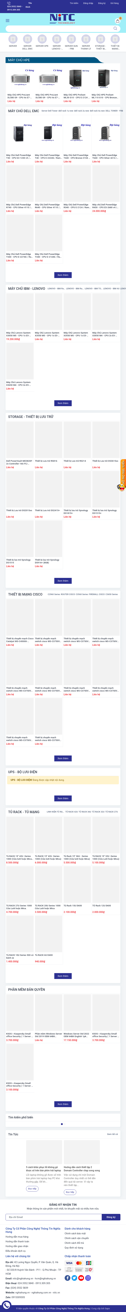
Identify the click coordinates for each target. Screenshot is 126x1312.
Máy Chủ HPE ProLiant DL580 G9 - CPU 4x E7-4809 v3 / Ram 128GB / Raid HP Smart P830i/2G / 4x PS (20, 96)
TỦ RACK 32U (98, 812)
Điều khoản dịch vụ (16, 1251)
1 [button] (62, 1124)
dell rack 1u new (65, 111)
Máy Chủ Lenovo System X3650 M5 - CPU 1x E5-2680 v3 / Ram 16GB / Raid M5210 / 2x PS (19, 334)
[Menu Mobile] (8, 20)
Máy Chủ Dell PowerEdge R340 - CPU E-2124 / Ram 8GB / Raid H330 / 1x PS (76, 206)
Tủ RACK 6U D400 (44, 955)
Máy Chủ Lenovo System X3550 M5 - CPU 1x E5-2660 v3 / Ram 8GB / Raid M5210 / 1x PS (48, 334)
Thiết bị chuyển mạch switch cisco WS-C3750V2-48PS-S (105, 689)
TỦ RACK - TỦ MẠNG (23, 812)
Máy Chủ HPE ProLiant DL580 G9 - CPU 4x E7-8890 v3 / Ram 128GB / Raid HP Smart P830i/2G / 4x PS (49, 96)
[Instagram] (88, 1278)
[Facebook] (67, 1278)
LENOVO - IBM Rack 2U (75, 288)
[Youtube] (81, 1278)
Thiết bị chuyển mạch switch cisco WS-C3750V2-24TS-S (48, 640)
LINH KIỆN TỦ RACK (55, 812)
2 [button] (64, 1124)
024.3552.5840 (26, 1283)
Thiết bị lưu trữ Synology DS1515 (18, 561)
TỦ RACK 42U (71, 812)
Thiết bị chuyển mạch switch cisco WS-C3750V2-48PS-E (19, 739)
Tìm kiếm (74, 3)
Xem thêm (63, 275)
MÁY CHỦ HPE (19, 60)
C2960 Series (54, 594)
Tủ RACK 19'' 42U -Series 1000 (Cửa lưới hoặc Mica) (48, 857)
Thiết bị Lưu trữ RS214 (75, 461)
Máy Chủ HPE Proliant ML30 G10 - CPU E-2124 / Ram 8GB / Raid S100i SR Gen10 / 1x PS (76, 96)
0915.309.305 (43, 1283)
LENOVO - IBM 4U (111, 288)
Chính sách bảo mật (75, 1233)
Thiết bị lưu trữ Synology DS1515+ (104, 511)
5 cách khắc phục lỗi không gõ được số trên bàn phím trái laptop (43, 1169)
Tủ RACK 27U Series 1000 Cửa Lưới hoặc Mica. (19, 907)
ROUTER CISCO (68, 594)
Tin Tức (13, 1134)
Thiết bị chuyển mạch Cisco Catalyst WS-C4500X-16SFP (20, 640)
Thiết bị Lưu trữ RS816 (46, 461)
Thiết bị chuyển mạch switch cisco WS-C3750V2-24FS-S (48, 739)
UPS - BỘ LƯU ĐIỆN (22, 772)
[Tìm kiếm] (115, 28)
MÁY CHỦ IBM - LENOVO (26, 289)
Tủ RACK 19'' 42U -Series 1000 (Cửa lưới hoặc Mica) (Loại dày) (19, 857)
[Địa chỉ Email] (54, 1217)
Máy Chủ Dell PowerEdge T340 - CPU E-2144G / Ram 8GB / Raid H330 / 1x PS (48, 255)
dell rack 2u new (81, 111)
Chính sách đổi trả (74, 1243)
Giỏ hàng (115, 3)
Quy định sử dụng (74, 1247)
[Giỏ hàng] (117, 21)
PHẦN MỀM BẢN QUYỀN (26, 990)
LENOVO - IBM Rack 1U (56, 288)
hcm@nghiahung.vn (45, 1278)
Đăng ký (101, 3)
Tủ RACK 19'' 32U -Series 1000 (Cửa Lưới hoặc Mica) (105, 857)
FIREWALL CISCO (97, 594)
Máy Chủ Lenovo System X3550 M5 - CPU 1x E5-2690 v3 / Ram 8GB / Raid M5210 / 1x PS (76, 334)
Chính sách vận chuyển (77, 1238)
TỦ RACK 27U (111, 812)
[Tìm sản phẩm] (58, 28)
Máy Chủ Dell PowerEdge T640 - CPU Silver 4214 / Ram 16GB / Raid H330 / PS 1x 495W (104, 156)
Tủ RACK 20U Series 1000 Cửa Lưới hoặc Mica (48, 907)
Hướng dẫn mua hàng (17, 1236)
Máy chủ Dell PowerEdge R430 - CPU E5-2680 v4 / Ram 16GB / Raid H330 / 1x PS (105, 206)
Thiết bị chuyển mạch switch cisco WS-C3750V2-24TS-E (77, 640)
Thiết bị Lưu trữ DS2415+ (47, 510)
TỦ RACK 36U (85, 812)
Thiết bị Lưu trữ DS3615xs (105, 461)
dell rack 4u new (97, 111)
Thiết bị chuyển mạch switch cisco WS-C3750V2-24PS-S (48, 689)
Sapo (107, 1308)
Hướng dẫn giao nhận (17, 1246)
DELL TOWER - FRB (114, 111)
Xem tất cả (112, 1134)
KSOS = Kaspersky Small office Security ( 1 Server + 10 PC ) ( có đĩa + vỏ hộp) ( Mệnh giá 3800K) (19, 1035)
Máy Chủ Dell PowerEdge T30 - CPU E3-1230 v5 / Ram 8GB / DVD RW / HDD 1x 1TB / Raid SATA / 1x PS (19, 156)
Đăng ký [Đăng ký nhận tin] (111, 1217)
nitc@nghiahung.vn (23, 1278)
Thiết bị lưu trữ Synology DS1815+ (76, 511)
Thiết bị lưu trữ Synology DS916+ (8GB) (47, 561)
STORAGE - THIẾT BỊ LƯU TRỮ (30, 417)
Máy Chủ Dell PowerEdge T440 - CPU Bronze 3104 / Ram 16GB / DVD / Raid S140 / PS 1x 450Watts (76, 156)
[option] (21, 85)
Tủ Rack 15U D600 (73, 905)
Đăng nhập (88, 3)
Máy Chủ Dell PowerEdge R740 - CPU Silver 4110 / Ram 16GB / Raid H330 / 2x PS (19, 206)
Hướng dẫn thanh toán (17, 1241)
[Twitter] (74, 1278)
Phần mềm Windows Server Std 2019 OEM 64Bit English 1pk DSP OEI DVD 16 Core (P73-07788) (48, 1035)
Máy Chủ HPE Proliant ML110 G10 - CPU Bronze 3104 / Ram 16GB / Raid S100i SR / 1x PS (104, 96)
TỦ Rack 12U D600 (101, 905)
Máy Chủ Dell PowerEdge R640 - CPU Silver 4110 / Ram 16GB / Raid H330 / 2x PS (48, 206)
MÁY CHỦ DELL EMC (23, 111)
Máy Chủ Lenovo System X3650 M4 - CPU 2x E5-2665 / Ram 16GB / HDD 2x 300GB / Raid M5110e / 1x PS (105, 334)
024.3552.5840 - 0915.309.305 (14, 6)
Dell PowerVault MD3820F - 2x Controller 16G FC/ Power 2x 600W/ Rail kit (19, 462)
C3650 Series (111, 594)
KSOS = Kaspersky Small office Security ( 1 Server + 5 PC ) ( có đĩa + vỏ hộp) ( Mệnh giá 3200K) (19, 1085)
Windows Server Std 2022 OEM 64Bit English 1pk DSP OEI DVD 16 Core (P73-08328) (76, 1035)
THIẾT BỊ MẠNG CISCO (25, 594)
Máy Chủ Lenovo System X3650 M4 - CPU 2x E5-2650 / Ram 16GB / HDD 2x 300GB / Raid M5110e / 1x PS (19, 384)
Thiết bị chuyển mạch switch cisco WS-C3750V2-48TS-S (105, 640)
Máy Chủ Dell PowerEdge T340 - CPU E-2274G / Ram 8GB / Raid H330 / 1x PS (19, 255)
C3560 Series (82, 594)
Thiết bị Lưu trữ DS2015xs (19, 510)
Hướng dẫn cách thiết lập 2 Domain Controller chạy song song (82, 1169)
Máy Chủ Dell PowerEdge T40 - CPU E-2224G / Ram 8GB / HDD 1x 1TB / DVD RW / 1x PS (48, 156)
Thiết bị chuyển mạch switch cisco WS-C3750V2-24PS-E (77, 689)
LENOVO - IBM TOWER (93, 288)
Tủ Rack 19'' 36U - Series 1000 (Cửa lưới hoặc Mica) (77, 857)
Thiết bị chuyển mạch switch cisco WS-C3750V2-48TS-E (19, 689)
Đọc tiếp (32, 1188)
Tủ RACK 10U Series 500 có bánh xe (19, 956)
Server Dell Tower (50, 111)
